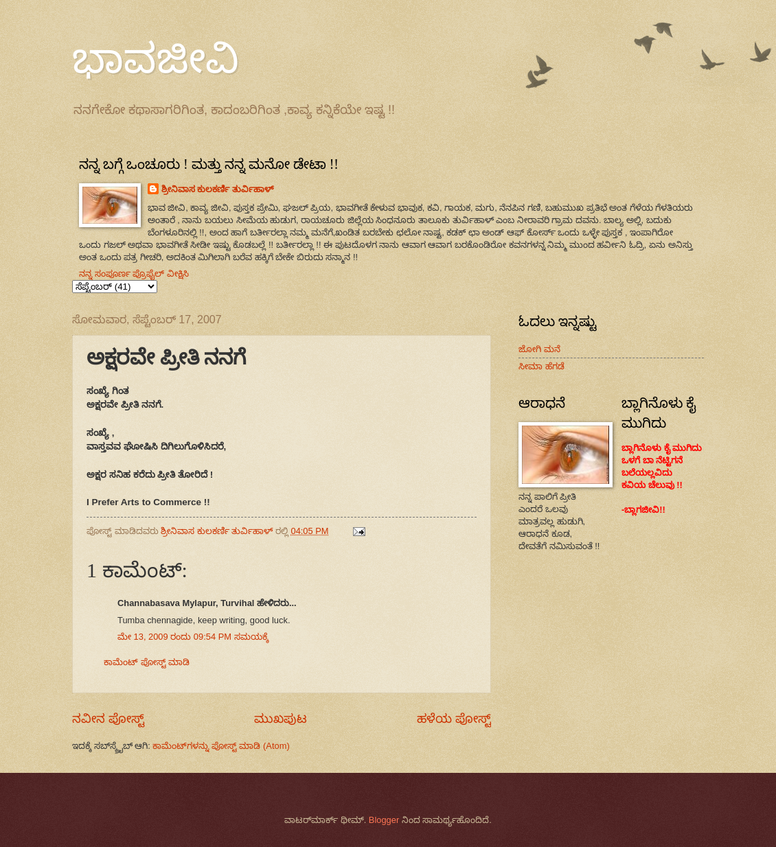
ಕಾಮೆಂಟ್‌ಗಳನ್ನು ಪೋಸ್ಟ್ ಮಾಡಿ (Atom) (220, 746)
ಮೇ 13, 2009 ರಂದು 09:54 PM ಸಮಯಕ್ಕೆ (193, 636)
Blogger (384, 820)
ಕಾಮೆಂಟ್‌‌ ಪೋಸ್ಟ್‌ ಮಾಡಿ (147, 662)
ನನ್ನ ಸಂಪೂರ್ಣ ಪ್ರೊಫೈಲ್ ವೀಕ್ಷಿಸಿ (134, 273)
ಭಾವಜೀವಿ (155, 59)
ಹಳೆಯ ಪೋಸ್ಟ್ (454, 719)
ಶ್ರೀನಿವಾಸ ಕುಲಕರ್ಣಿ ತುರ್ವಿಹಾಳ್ (217, 189)
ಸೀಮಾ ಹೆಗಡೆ (541, 366)
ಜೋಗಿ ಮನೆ (539, 349)
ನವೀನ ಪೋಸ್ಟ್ (108, 719)
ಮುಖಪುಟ (280, 719)
